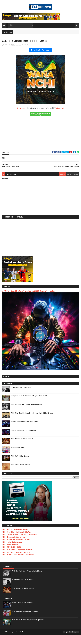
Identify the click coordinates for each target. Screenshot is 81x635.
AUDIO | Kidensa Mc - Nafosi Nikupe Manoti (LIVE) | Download (28, 620)
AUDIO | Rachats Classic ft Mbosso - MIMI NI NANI (18, 555)
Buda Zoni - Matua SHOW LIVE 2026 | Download (23, 430)
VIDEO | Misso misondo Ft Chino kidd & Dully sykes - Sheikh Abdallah (29, 396)
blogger (62, 174)
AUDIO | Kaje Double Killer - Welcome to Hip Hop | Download (26, 405)
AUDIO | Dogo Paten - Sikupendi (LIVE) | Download (25, 611)
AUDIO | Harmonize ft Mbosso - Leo (13, 537)
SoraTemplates (12, 632)
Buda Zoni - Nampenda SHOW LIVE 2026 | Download (24, 422)
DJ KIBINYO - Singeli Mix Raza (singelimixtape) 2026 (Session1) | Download (28, 291)
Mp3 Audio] (59, 108)
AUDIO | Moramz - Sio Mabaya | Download (22, 439)
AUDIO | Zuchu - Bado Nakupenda (12, 542)
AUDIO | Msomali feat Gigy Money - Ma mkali (16, 540)
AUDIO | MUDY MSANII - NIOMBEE (12, 547)
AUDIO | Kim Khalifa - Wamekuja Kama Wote (16, 552)
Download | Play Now (40, 50)
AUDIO (26, 45)
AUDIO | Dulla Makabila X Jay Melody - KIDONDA (17, 550)
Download (21, 108)
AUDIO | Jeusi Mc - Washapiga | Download (15, 530)
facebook (75, 174)
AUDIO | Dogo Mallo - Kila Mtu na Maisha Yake (16, 532)
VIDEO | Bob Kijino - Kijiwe (17, 448)
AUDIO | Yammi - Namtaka (10, 545)
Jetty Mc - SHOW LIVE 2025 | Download (22, 603)
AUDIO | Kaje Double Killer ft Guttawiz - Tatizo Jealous (19, 535)
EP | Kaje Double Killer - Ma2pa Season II (21, 387)
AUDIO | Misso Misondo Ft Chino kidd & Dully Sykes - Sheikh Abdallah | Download (32, 413)
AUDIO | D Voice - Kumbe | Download (20, 465)
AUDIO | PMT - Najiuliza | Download (20, 456)
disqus (69, 174)
